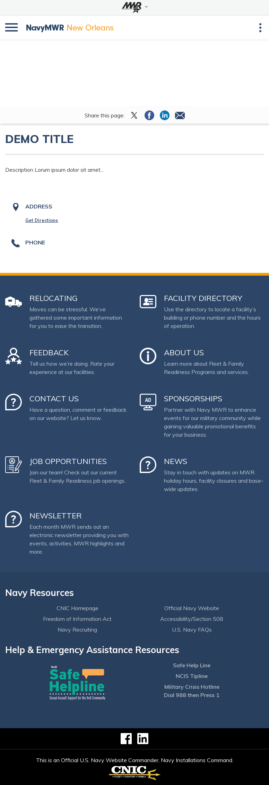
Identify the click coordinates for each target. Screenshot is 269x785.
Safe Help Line (191, 665)
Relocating (53, 298)
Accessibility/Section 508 (191, 618)
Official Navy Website (191, 608)
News (175, 461)
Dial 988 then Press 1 (191, 695)
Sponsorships (193, 398)
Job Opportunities (68, 461)
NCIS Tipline (192, 675)
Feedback (49, 352)
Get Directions (41, 220)
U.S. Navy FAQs (192, 629)
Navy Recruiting (77, 629)
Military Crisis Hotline (191, 686)
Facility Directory (203, 298)
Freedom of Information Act (77, 618)
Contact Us (54, 398)
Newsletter (55, 515)
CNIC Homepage (77, 608)
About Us (184, 352)
